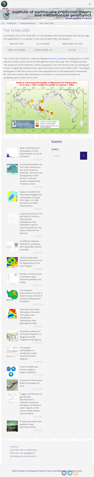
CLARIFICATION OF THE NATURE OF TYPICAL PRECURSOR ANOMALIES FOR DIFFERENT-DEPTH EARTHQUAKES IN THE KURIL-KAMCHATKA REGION (31, 223)
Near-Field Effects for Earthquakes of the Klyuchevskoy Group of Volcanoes (31, 152)
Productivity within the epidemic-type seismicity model (30, 424)
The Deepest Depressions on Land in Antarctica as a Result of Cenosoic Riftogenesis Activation (31, 296)
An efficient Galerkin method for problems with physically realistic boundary (31, 245)
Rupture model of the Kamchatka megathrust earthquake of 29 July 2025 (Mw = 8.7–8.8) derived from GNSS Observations (31, 199)
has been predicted (57, 58)
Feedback (14, 446)
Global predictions (27, 23)
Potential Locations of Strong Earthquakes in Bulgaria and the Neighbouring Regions (30, 335)
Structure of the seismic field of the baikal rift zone (31, 383)
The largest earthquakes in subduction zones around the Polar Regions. (28, 353)
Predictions (11, 23)
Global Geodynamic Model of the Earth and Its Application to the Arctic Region (31, 261)
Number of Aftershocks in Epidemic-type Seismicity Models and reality (31, 278)
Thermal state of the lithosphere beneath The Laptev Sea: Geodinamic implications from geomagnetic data (30, 316)
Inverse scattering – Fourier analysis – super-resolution (29, 369)
